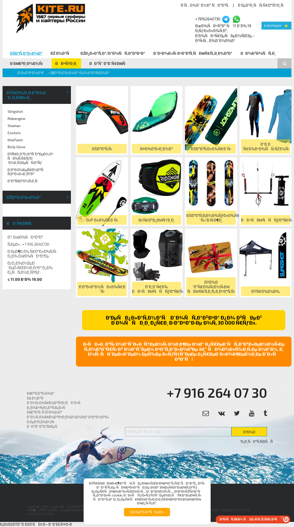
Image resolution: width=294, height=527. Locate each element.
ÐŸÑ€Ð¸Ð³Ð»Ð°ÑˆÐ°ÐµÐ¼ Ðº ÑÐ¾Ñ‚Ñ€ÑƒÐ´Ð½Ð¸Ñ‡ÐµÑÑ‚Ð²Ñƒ (31, 158)
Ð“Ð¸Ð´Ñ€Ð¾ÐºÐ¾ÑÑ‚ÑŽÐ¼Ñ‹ (265, 146)
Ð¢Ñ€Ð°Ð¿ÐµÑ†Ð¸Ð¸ (156, 220)
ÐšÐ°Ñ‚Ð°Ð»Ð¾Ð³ (26, 53)
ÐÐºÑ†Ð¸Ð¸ (66, 63)
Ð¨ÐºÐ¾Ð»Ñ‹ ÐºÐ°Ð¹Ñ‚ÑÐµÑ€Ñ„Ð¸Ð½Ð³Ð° (192, 53)
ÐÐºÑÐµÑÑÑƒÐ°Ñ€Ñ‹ (265, 220)
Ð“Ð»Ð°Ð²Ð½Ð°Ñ (31, 73)
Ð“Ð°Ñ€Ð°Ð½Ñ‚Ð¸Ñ (24, 181)
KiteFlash (15, 140)
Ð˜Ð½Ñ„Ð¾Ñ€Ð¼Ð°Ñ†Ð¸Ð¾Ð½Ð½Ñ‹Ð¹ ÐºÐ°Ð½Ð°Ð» (68, 417)
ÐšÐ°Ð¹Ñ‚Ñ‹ (102, 148)
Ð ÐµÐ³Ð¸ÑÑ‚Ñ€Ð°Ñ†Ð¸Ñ (262, 5)
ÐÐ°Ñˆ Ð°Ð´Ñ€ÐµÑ (109, 63)
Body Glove (16, 147)
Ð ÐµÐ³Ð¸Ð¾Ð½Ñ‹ (26, 63)
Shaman (14, 125)
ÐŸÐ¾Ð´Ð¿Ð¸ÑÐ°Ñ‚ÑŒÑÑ (253, 433)
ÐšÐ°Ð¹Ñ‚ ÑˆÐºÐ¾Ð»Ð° (44, 412)
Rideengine (16, 118)
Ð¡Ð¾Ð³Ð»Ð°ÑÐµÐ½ (147, 512)
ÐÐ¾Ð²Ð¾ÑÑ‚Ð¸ (258, 53)
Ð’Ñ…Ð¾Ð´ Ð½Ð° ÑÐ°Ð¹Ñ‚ (205, 5)
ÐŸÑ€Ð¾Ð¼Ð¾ (265, 291)
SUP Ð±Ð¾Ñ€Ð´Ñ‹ (102, 220)
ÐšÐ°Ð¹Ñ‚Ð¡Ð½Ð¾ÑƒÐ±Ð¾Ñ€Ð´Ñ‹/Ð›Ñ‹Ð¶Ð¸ (211, 217)
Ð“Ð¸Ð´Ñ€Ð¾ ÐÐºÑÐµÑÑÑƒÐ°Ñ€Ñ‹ (156, 289)
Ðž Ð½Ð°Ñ (61, 53)
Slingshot (15, 111)
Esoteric (14, 133)
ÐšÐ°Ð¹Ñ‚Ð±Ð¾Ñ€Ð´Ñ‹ (211, 148)
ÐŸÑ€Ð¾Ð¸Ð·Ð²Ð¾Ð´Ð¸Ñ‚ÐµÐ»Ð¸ (26, 95)
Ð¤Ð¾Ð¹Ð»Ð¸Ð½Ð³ (156, 148)
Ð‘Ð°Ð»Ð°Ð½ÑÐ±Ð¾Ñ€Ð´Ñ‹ (102, 289)
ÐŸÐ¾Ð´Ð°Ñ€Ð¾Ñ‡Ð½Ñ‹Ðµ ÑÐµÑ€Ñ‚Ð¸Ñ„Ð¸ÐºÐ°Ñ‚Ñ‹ (211, 287)
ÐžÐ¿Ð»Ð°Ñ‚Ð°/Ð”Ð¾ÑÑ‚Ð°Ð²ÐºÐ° (113, 53)
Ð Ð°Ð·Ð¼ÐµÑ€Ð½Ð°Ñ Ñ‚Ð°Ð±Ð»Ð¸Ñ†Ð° (27, 172)
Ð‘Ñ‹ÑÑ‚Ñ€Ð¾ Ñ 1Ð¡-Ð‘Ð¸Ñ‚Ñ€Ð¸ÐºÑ (250, 519)
